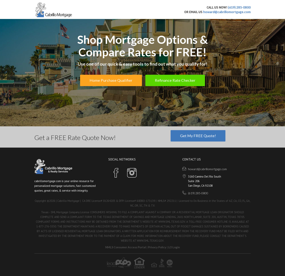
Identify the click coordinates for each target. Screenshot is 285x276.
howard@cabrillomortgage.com (227, 12)
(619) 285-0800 (239, 7)
